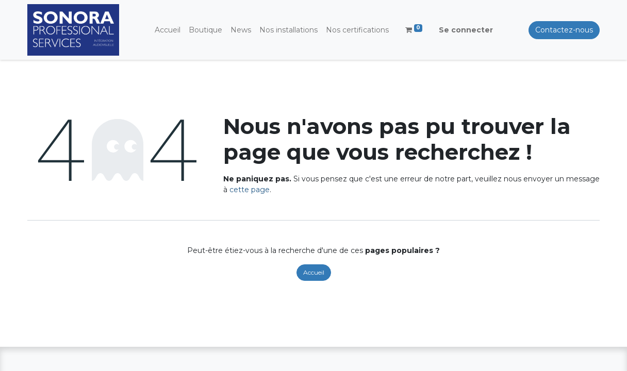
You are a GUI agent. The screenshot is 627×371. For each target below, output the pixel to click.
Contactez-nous (564, 30)
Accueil (313, 272)
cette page (249, 189)
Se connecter (466, 30)
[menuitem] (168, 30)
